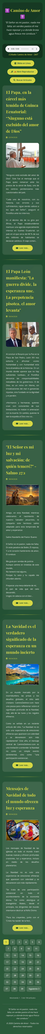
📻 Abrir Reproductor (22, 71)
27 (7, 975)
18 (15, 962)
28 (15, 975)
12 (7, 955)
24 (22, 968)
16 (38, 955)
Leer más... (22, 248)
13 (15, 955)
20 (30, 962)
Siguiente (34, 988)
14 (22, 955)
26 (38, 968)
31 (38, 975)
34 (22, 982)
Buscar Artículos (22, 80)
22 (7, 968)
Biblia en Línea (23, 63)
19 (22, 962)
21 (38, 962)
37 (7, 988)
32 (7, 982)
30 (30, 975)
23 (15, 968)
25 (30, 968)
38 (14, 988)
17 (7, 962)
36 (38, 982)
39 (22, 988)
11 (36, 948)
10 (28, 948)
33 (15, 982)
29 (22, 975)
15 (30, 955)
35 (30, 982)
